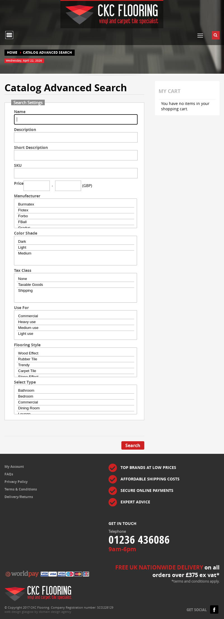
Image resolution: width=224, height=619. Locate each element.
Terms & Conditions (20, 489)
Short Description (31, 147)
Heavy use (75, 322)
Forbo (75, 216)
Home (12, 52)
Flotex (75, 210)
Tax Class (22, 270)
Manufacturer (27, 195)
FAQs (8, 474)
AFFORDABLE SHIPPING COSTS (150, 479)
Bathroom (75, 391)
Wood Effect (75, 353)
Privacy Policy (16, 481)
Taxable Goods (75, 285)
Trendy (75, 365)
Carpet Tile (75, 371)
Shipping (75, 290)
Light (75, 248)
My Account (14, 466)
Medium (75, 253)
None (75, 279)
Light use (75, 334)
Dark (75, 242)
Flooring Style (27, 344)
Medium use (75, 328)
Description (25, 129)
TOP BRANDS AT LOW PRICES (148, 467)
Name (19, 111)
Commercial (75, 316)
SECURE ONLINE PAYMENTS (147, 490)
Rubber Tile (75, 359)
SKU (18, 165)
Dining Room (75, 408)
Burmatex (75, 204)
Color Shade (25, 233)
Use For (21, 307)
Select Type (25, 382)
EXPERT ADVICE (135, 501)
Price (18, 183)
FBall (75, 222)
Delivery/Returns (18, 496)
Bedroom (75, 397)
